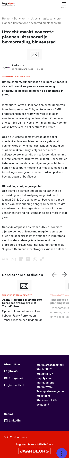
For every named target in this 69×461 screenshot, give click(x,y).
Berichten (20, 18)
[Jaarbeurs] (34, 450)
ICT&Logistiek (13, 378)
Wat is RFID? (45, 373)
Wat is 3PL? (44, 369)
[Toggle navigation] (64, 4)
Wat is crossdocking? (50, 365)
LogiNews (11, 371)
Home (6, 18)
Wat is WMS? (45, 387)
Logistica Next (14, 385)
